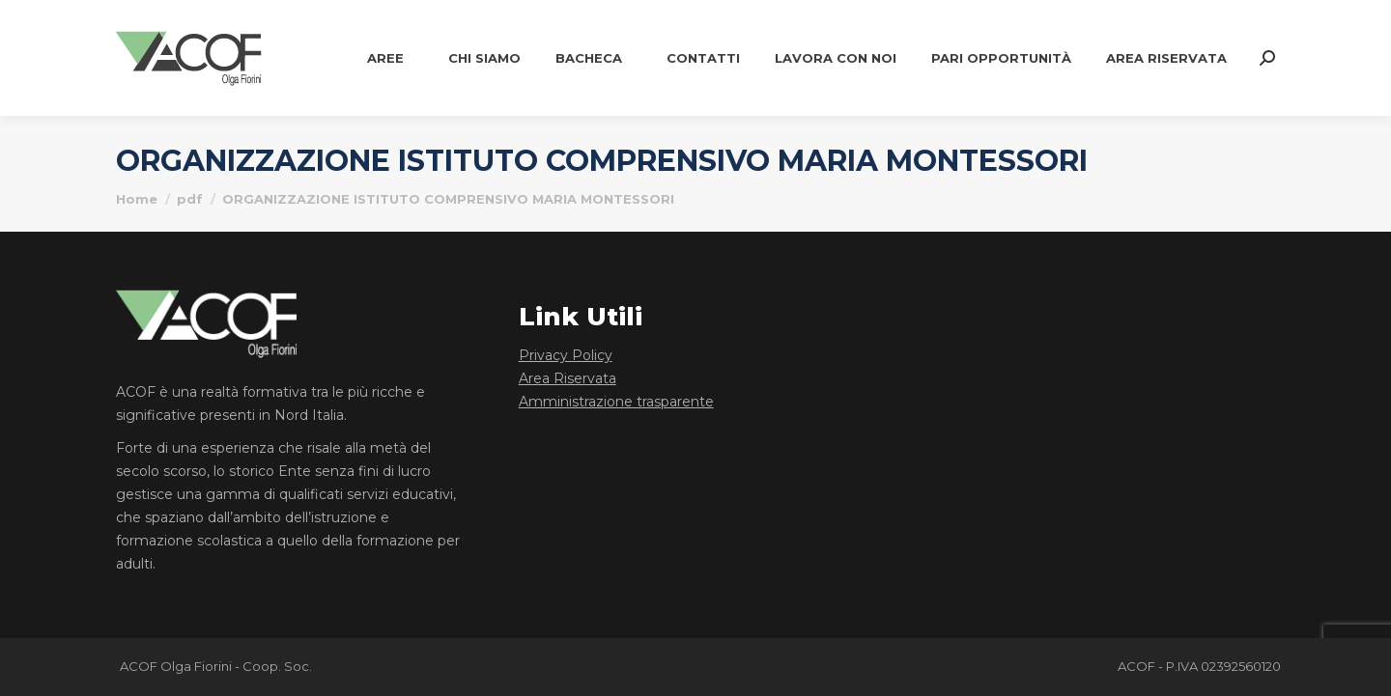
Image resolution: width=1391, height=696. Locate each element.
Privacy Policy (565, 355)
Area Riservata (567, 378)
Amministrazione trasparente (616, 401)
